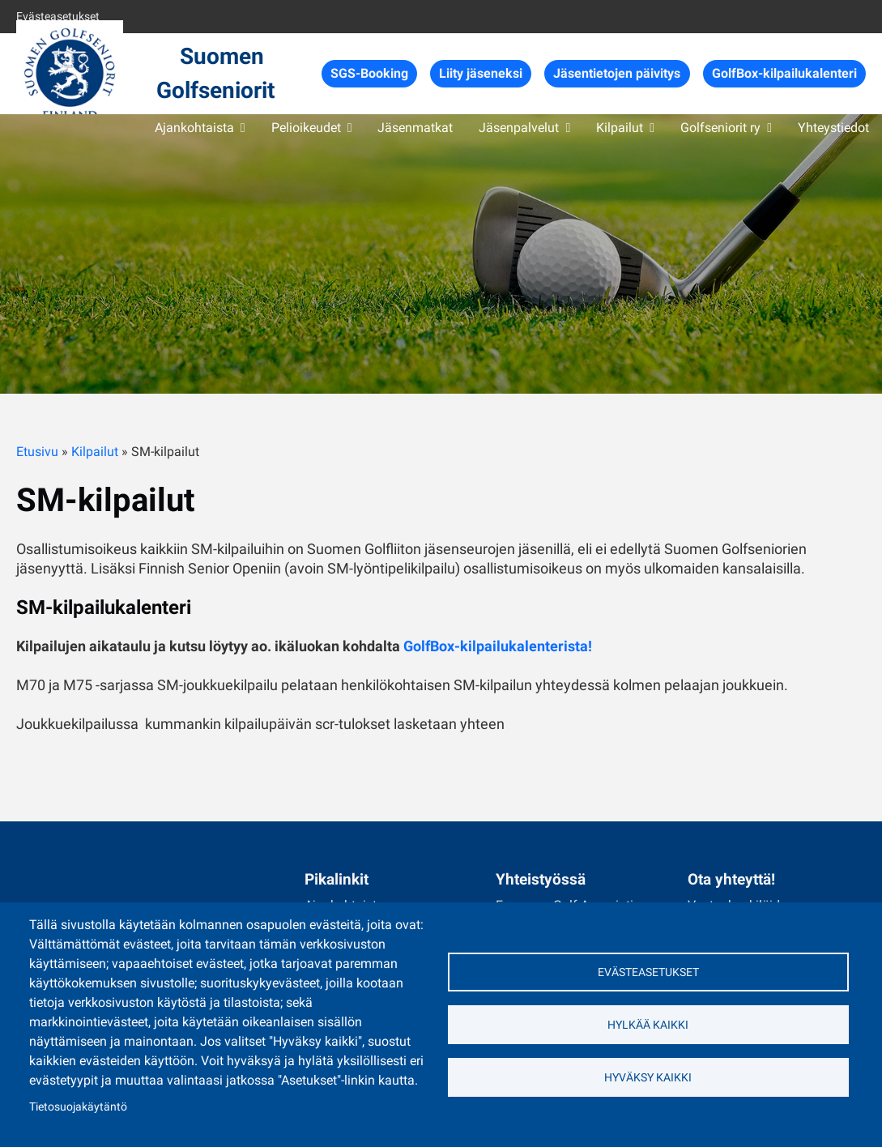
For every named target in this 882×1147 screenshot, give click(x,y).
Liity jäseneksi (480, 73)
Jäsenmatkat (415, 127)
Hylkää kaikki (647, 1024)
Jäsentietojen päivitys (616, 73)
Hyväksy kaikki (648, 1077)
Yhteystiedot (833, 127)
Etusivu (37, 451)
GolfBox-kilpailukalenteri (784, 73)
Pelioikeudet (306, 127)
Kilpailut (619, 127)
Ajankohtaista (194, 127)
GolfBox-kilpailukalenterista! (497, 646)
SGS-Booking (369, 73)
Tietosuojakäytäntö (78, 1106)
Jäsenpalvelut (519, 127)
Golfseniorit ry (720, 127)
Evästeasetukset (58, 16)
